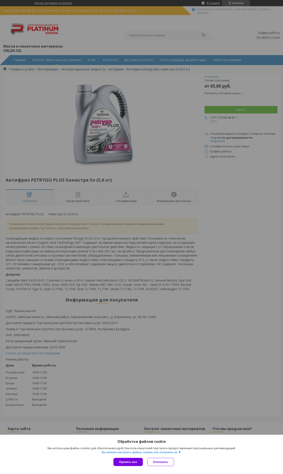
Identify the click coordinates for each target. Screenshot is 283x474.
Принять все (128, 462)
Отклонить (160, 462)
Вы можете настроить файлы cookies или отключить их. (140, 452)
